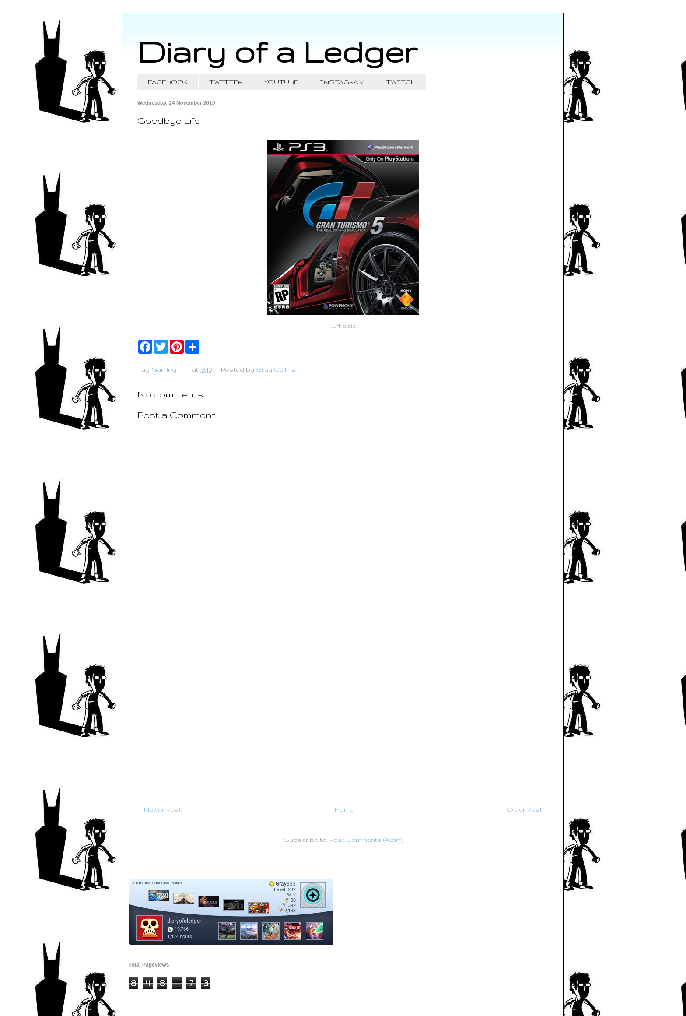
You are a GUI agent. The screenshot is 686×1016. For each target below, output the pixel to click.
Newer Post (162, 809)
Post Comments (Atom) (366, 839)
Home (344, 809)
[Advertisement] (343, 709)
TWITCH (401, 81)
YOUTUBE (281, 81)
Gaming (163, 369)
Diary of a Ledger (277, 51)
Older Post (524, 809)
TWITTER (225, 81)
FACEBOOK (168, 81)
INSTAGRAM (342, 81)
